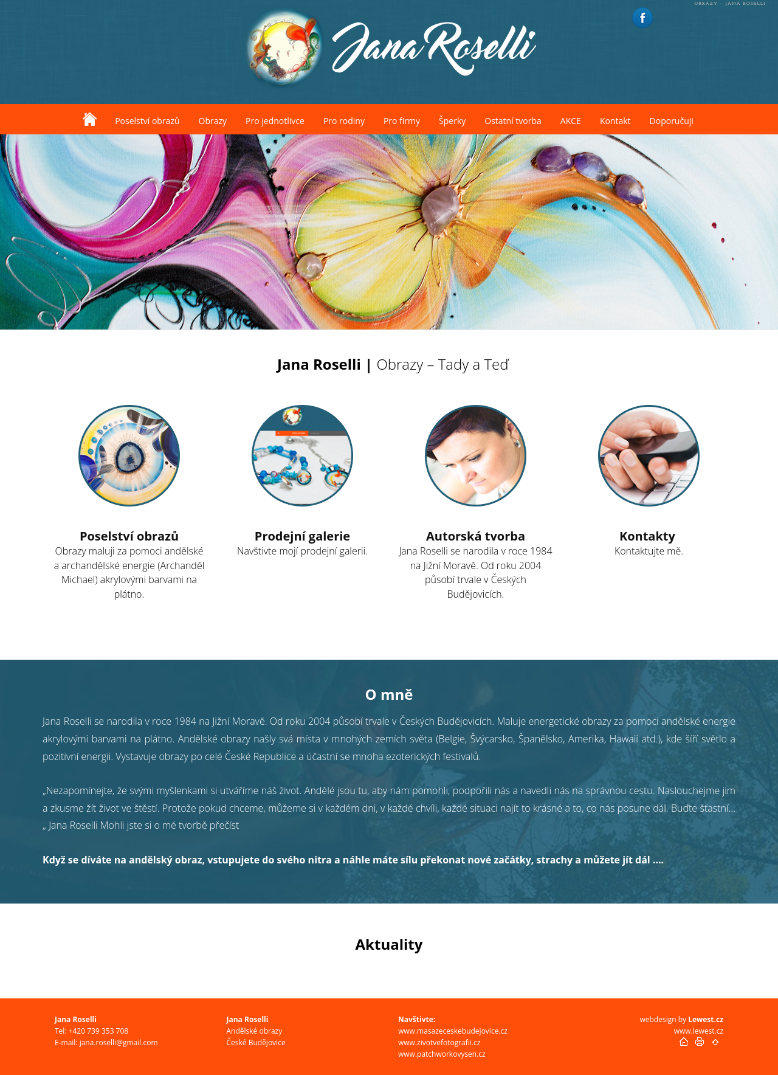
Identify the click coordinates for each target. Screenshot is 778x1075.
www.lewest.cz (698, 1031)
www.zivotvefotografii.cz (439, 1042)
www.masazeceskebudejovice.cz (453, 1031)
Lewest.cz (705, 1019)
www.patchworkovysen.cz (442, 1054)
